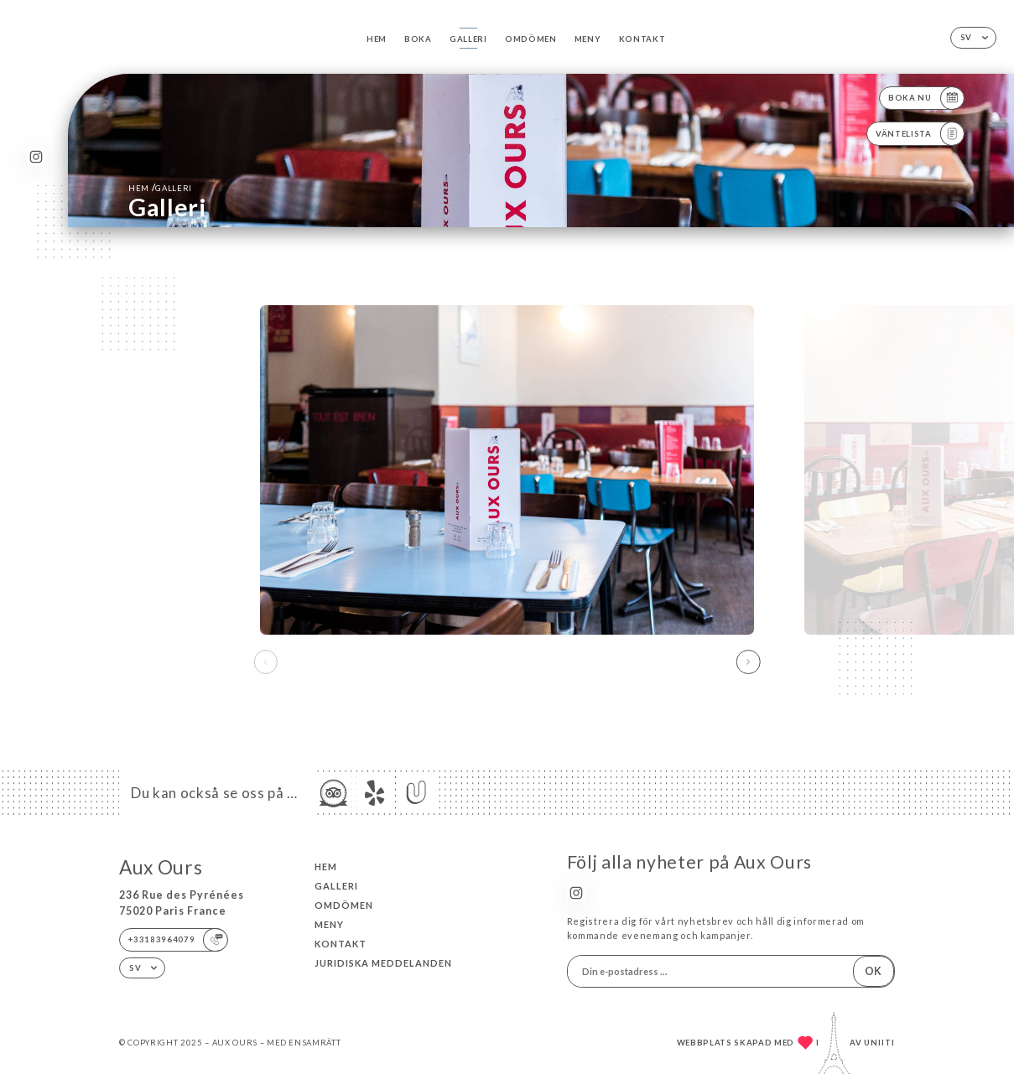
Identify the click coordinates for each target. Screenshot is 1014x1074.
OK (873, 971)
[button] (748, 661)
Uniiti (879, 1042)
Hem (377, 39)
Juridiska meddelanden (383, 962)
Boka (418, 39)
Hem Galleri (160, 187)
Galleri (468, 39)
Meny (588, 39)
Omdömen (531, 39)
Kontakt (642, 39)
